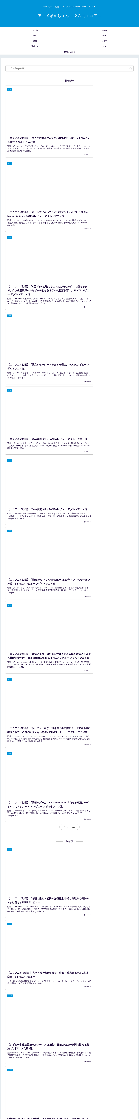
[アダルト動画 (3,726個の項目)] (25, 1076)
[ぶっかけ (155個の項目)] (19, 1090)
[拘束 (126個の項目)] (92, 1090)
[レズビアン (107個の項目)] (26, 1094)
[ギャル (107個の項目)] (41, 1094)
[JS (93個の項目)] (79, 1094)
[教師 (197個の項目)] (60, 1085)
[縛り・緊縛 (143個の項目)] (49, 1090)
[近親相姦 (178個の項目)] (104, 1085)
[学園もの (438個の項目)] (20, 1081)
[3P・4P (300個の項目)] (118, 1081)
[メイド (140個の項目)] (62, 1090)
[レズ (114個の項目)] (119, 1090)
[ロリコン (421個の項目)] (40, 1081)
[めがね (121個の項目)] (101, 1090)
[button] (130, 68)
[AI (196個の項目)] (68, 1085)
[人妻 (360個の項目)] (70, 1081)
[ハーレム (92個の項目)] (92, 1094)
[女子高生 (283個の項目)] (9, 1085)
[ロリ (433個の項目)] (30, 1081)
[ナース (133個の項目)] (72, 1090)
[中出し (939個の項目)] (118, 1076)
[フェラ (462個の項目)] (9, 1081)
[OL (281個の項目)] (19, 1085)
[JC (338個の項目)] (91, 1081)
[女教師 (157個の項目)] (8, 1090)
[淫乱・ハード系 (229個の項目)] (39, 1085)
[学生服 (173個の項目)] (115, 1085)
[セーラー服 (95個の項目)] (66, 1094)
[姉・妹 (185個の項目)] (76, 1085)
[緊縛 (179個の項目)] (94, 1085)
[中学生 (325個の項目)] (107, 1081)
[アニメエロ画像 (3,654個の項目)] (63, 1076)
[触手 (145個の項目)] (39, 1090)
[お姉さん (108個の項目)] (11, 1094)
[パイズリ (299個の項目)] (129, 1081)
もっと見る (69, 418)
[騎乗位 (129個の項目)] (82, 1090)
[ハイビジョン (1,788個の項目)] (95, 1076)
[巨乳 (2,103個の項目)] (76, 1076)
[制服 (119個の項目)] (110, 1090)
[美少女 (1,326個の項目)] (108, 1076)
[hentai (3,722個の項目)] (49, 1076)
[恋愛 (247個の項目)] (27, 1085)
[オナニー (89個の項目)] (128, 1094)
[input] (69, 68)
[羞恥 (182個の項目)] (86, 1085)
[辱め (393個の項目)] (61, 1081)
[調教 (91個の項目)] (115, 1094)
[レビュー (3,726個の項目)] (38, 1076)
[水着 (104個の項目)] (52, 1094)
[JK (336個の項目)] (98, 1081)
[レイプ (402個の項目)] (51, 1081)
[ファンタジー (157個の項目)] (128, 1085)
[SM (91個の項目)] (104, 1094)
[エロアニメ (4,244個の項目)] (10, 1076)
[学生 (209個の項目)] (52, 1085)
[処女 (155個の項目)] (30, 1090)
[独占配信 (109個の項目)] (129, 1090)
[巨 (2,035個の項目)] (84, 1076)
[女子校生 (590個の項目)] (129, 1076)
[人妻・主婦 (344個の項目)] (80, 1081)
